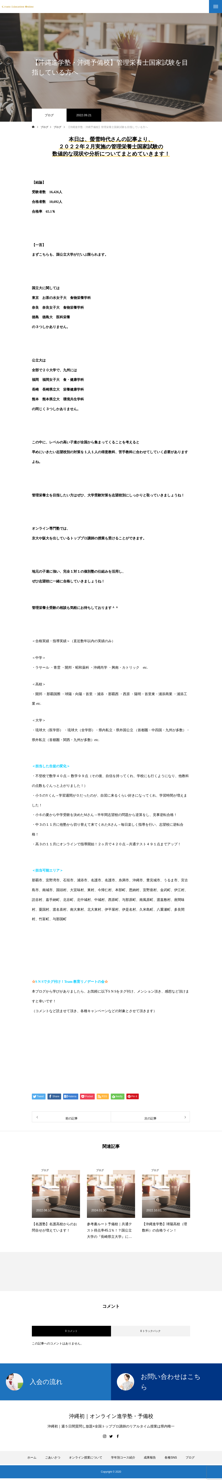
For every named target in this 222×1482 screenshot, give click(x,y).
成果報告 (150, 1457)
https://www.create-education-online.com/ (70, 1027)
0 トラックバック (150, 1331)
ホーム (31, 1457)
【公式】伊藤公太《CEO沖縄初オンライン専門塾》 (89, 1044)
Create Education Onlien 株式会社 (73, 1077)
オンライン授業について (85, 1457)
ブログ (49, 115)
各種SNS (171, 1457)
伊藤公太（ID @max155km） (67, 1061)
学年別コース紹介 (123, 1457)
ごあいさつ (52, 1457)
